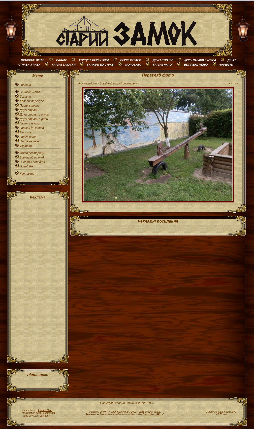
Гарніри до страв (32, 128)
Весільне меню (30, 141)
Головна (25, 85)
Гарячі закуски (29, 123)
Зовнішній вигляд (32, 157)
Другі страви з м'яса (34, 114)
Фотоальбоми (87, 83)
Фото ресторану (32, 153)
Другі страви (29, 110)
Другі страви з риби (34, 119)
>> (236, 83)
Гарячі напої (28, 137)
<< (230, 83)
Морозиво (26, 132)
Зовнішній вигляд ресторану (118, 83)
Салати (25, 96)
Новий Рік (26, 166)
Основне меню (30, 92)
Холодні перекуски (32, 101)
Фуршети (26, 146)
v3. (154, 414)
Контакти (27, 173)
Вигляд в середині (32, 162)
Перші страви (29, 105)
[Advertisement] (38, 278)
